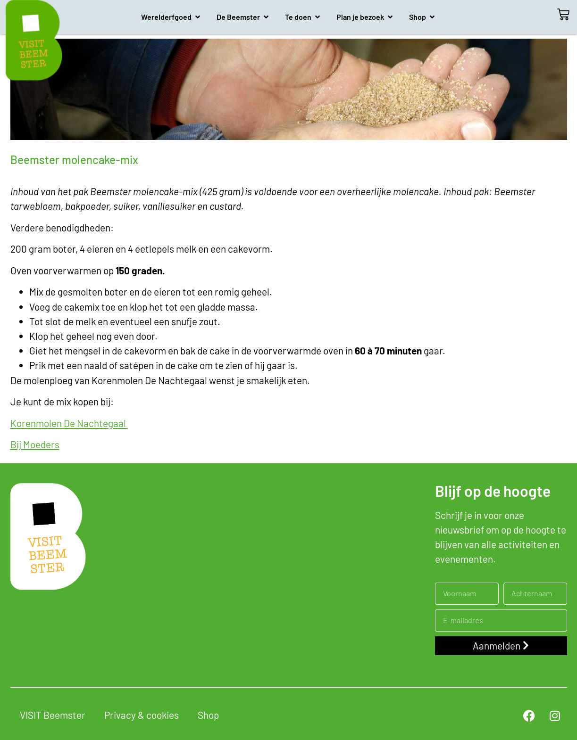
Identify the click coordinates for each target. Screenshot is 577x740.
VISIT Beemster (52, 715)
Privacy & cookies (141, 715)
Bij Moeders (34, 444)
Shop (208, 715)
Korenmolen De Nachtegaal (69, 423)
